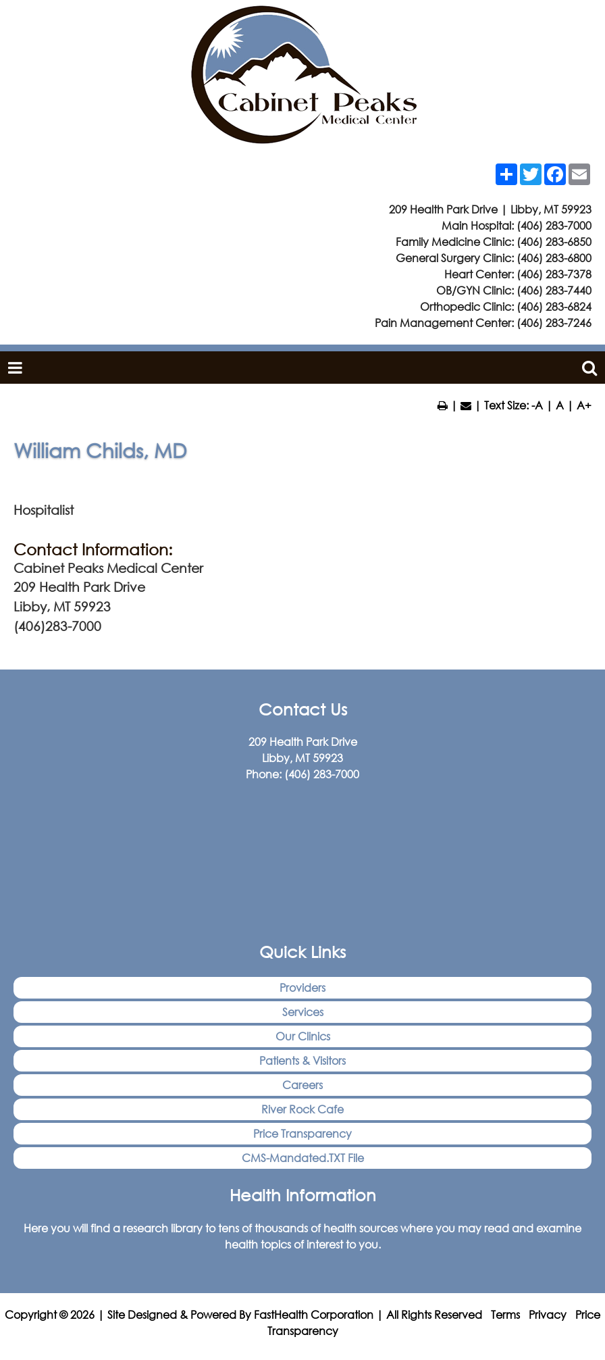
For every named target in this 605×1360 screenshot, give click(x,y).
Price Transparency (302, 1133)
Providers (302, 987)
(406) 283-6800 (554, 258)
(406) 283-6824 (554, 306)
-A (537, 405)
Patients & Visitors (302, 1060)
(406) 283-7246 (554, 323)
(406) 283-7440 (554, 290)
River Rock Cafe (302, 1109)
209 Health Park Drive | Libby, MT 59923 (490, 209)
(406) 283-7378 (554, 274)
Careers (302, 1085)
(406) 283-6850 (554, 241)
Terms (505, 1314)
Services (302, 1012)
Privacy (548, 1314)
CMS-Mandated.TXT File (303, 1158)
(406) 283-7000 (554, 225)
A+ (584, 405)
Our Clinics (302, 1036)
